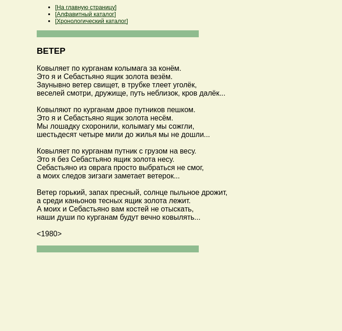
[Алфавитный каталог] (85, 14)
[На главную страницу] (86, 7)
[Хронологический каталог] (91, 20)
